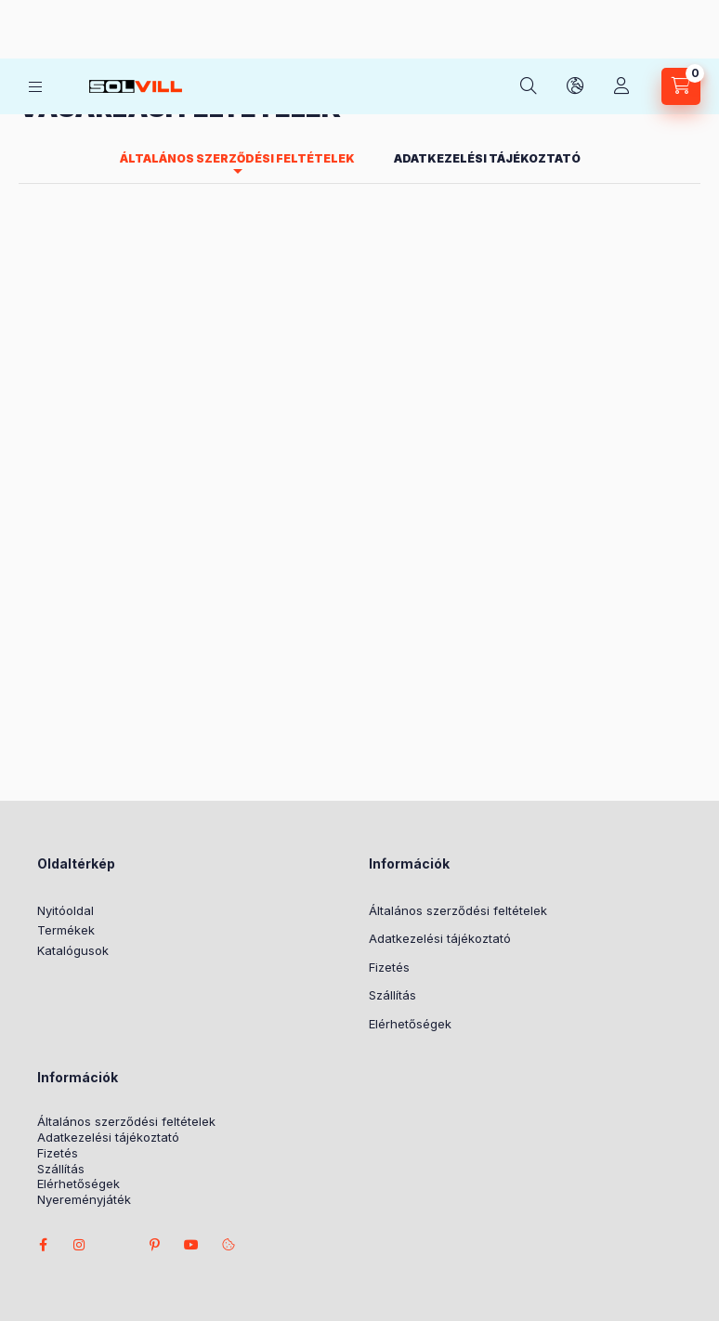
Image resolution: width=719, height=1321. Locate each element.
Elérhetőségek (410, 890)
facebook (42, 1112)
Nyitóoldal (65, 777)
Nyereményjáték (84, 1067)
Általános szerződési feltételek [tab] (237, 26)
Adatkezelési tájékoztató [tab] (487, 26)
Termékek (66, 797)
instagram (79, 1112)
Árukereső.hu (321, 1237)
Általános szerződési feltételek (458, 777)
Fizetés (389, 834)
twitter (117, 1112)
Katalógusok (73, 817)
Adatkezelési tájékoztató (440, 805)
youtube (191, 1112)
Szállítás (392, 862)
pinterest (154, 1112)
